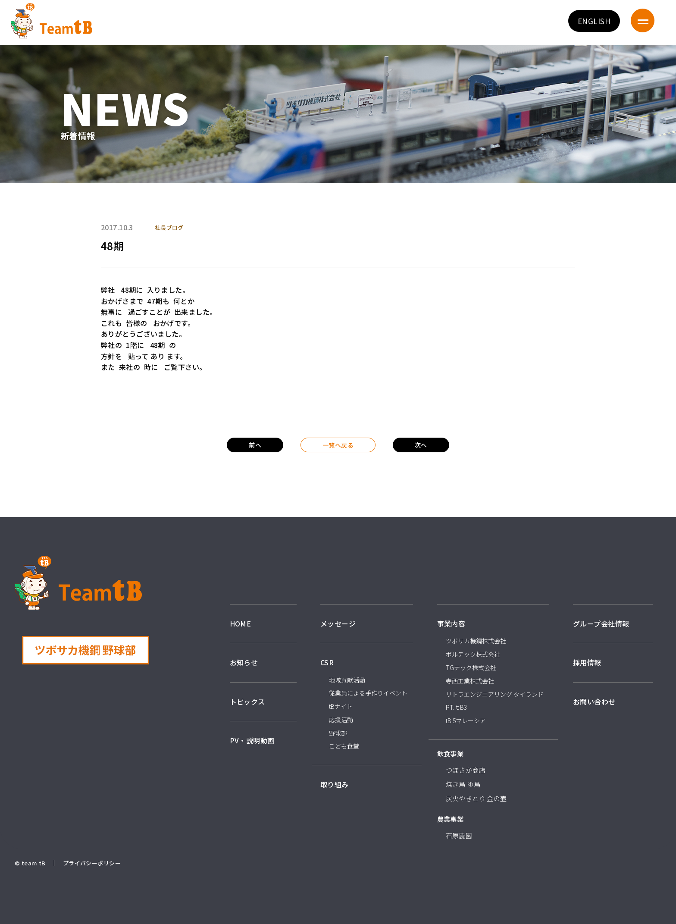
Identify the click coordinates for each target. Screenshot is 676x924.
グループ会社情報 (601, 623)
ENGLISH (594, 21)
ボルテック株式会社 (473, 654)
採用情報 (587, 662)
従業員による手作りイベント (368, 693)
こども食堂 (344, 746)
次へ (421, 445)
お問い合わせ (594, 701)
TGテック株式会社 (471, 667)
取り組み (334, 784)
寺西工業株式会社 (470, 681)
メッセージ (338, 623)
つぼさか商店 (466, 769)
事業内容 (451, 623)
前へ (255, 445)
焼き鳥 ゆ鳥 (463, 784)
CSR (327, 662)
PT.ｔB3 (456, 707)
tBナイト (341, 706)
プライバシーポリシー (92, 863)
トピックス (247, 701)
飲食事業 (450, 753)
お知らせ (244, 662)
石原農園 (459, 835)
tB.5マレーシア (466, 720)
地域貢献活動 (347, 680)
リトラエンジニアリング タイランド (495, 694)
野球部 (338, 733)
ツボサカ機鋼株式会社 (476, 640)
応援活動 (341, 719)
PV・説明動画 (252, 740)
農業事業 (450, 819)
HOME (240, 623)
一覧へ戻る (338, 445)
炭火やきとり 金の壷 (476, 798)
